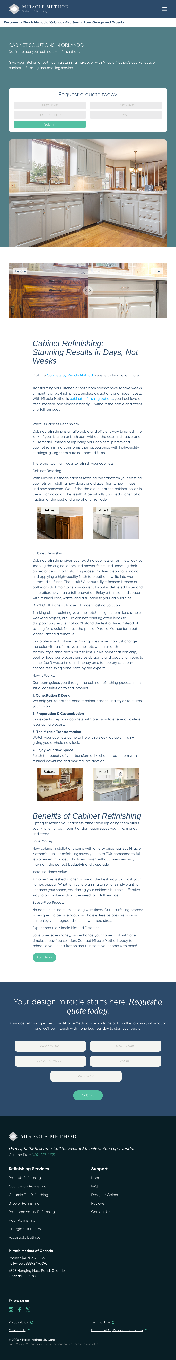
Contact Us (100, 1212)
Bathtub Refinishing (25, 1178)
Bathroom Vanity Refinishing (32, 1212)
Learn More (44, 957)
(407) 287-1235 (43, 1155)
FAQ (94, 1186)
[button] (164, 9)
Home (96, 1178)
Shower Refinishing (24, 1203)
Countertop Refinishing (28, 1186)
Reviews (97, 1203)
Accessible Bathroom (26, 1237)
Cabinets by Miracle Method (70, 375)
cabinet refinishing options (91, 398)
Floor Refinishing (22, 1220)
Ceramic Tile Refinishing (28, 1195)
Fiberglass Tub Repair (27, 1229)
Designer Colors (104, 1195)
